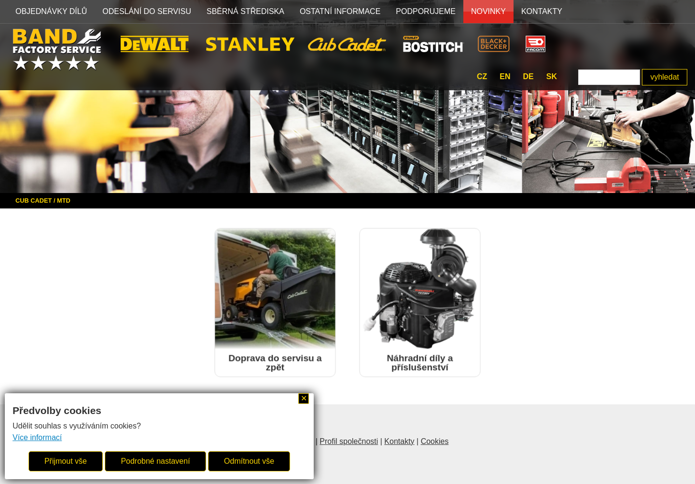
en (505, 76)
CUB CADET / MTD (42, 200)
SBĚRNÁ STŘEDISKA (245, 11)
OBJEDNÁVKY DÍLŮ (51, 11)
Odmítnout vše (249, 461)
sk (551, 76)
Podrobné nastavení (155, 461)
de (528, 76)
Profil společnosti (349, 441)
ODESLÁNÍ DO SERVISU (146, 11)
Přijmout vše (65, 461)
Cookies (435, 441)
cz (482, 76)
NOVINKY (488, 11)
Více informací (37, 437)
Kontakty (541, 11)
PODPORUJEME (426, 11)
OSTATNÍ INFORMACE (340, 11)
